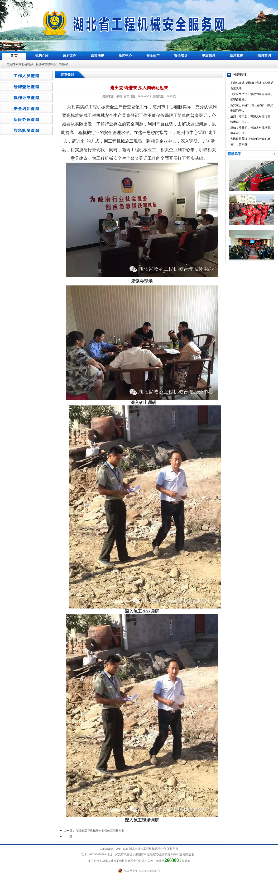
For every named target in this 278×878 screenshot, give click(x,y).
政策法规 (97, 55)
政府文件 (69, 55)
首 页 (14, 56)
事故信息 (208, 55)
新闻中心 (125, 55)
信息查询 (264, 55)
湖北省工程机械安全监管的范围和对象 (100, 830)
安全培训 (180, 55)
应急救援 (236, 55)
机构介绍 (41, 55)
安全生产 (153, 55)
